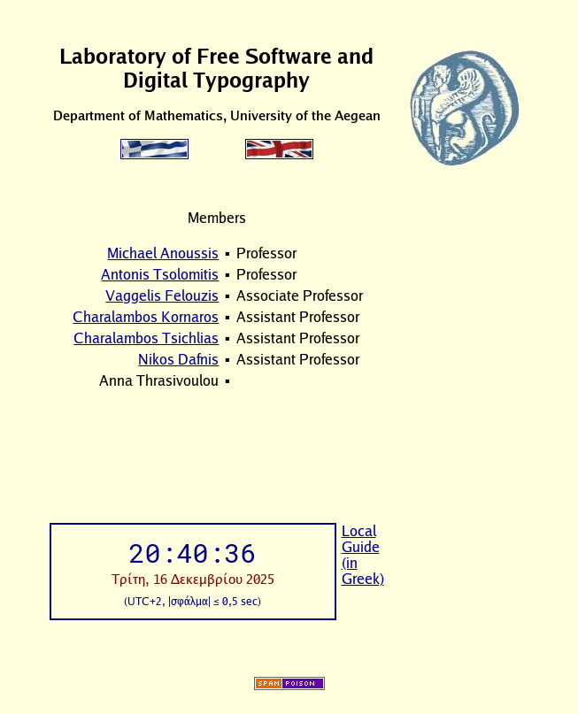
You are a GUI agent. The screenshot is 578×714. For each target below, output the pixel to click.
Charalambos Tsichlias (146, 338)
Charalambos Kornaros (146, 317)
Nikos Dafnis (178, 359)
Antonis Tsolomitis (160, 274)
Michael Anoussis (163, 253)
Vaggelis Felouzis (162, 295)
